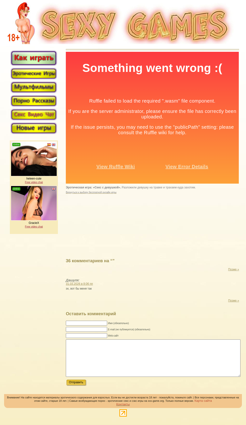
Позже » (233, 269)
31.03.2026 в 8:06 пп (79, 283)
